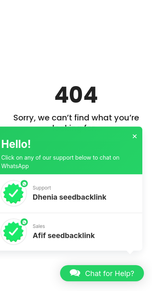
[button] (102, 273)
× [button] (134, 138)
